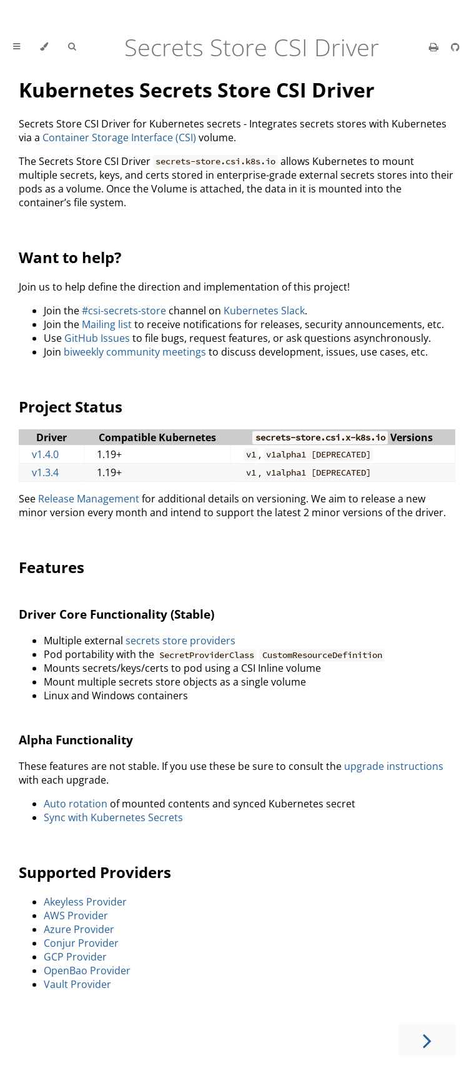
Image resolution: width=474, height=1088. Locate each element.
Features (51, 567)
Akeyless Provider (85, 902)
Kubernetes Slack (264, 310)
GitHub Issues (97, 338)
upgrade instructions (393, 766)
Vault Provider (77, 984)
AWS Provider (76, 915)
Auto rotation (75, 804)
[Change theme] (44, 46)
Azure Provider (79, 929)
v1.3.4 (45, 472)
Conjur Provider (81, 943)
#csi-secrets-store (124, 310)
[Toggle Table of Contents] (16, 46)
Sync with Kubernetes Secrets (113, 817)
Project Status (70, 406)
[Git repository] (455, 47)
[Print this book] (435, 47)
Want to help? (70, 257)
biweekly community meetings (135, 352)
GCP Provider (75, 957)
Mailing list (107, 324)
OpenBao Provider (87, 970)
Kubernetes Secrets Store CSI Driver (197, 89)
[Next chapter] (427, 1039)
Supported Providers (95, 872)
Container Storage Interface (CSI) (119, 137)
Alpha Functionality (76, 739)
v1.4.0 (45, 454)
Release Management (88, 499)
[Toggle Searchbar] (72, 46)
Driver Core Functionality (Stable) (116, 614)
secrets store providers (180, 640)
